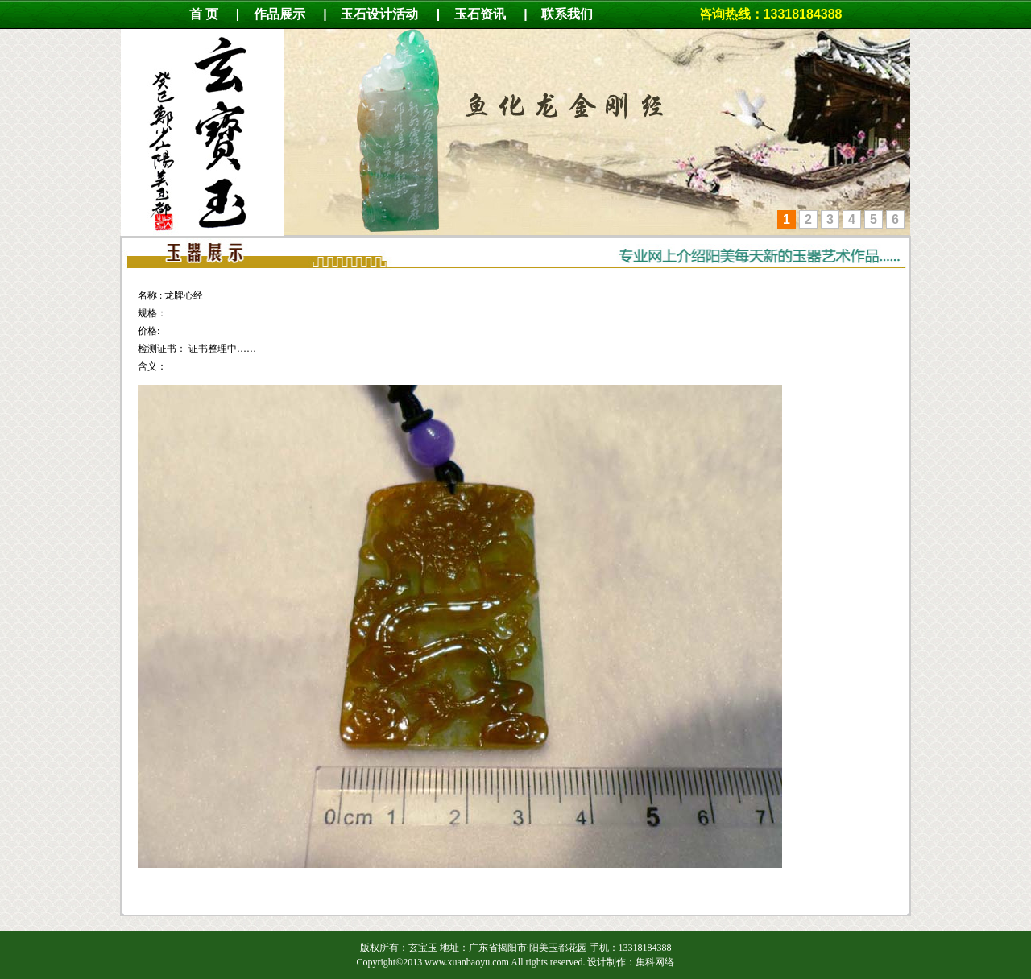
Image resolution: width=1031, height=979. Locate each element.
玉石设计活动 (379, 14)
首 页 (203, 14)
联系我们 (575, 14)
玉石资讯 (480, 14)
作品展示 (279, 14)
